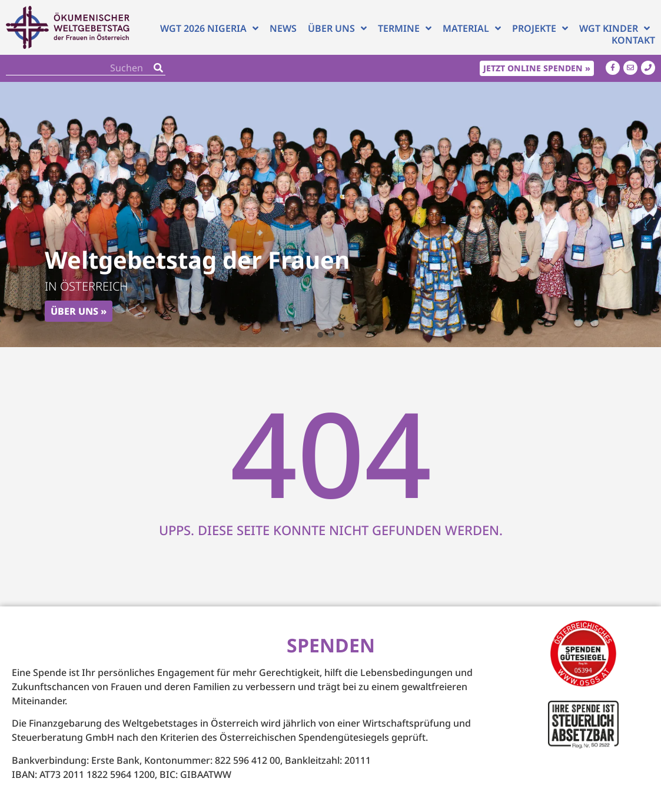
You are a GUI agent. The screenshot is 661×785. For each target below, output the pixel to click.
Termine (404, 28)
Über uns (337, 28)
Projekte (540, 28)
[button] (320, 335)
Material (472, 28)
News (283, 28)
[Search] (158, 68)
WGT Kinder (614, 28)
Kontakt (633, 40)
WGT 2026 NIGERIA (209, 28)
